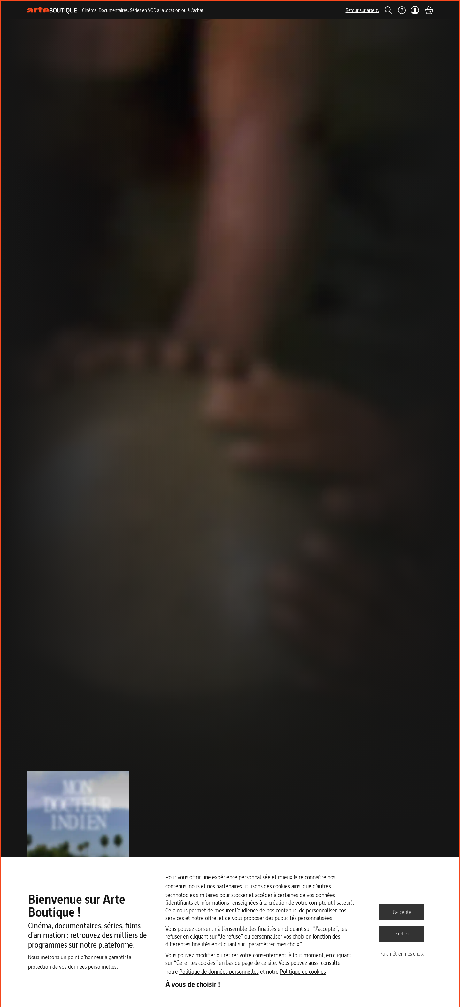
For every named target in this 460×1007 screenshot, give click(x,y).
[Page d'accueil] (52, 10)
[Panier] (428, 10)
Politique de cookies (303, 972)
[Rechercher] (388, 10)
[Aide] (401, 10)
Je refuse (402, 933)
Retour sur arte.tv (362, 10)
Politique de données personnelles (219, 972)
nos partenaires (224, 886)
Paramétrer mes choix (401, 953)
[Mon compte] (415, 10)
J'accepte (401, 912)
